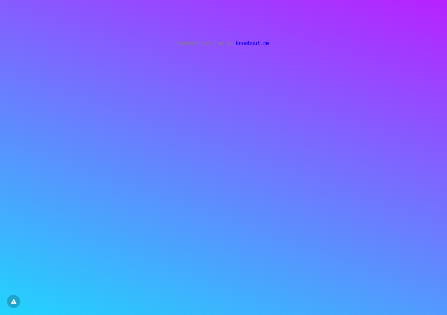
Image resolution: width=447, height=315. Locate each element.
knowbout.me (252, 43)
